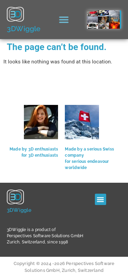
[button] (64, 19)
